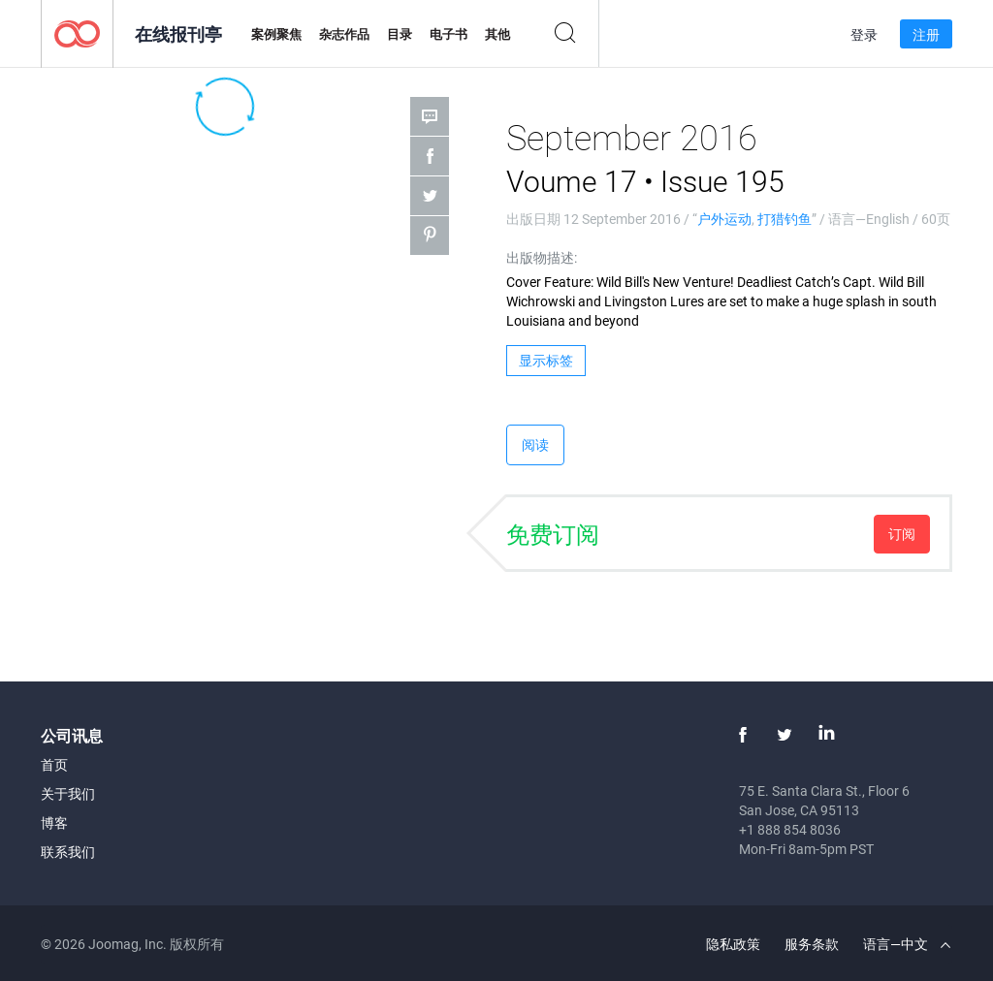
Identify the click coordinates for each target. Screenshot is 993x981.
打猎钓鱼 (784, 218)
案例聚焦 (276, 34)
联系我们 (68, 851)
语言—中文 (906, 943)
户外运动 (724, 218)
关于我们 (68, 793)
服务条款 (812, 943)
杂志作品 (344, 34)
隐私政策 (733, 943)
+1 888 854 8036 (790, 829)
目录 (399, 34)
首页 (54, 764)
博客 (54, 822)
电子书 (448, 34)
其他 (497, 34)
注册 (926, 34)
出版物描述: (541, 257)
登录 (864, 34)
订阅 (901, 533)
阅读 (535, 444)
